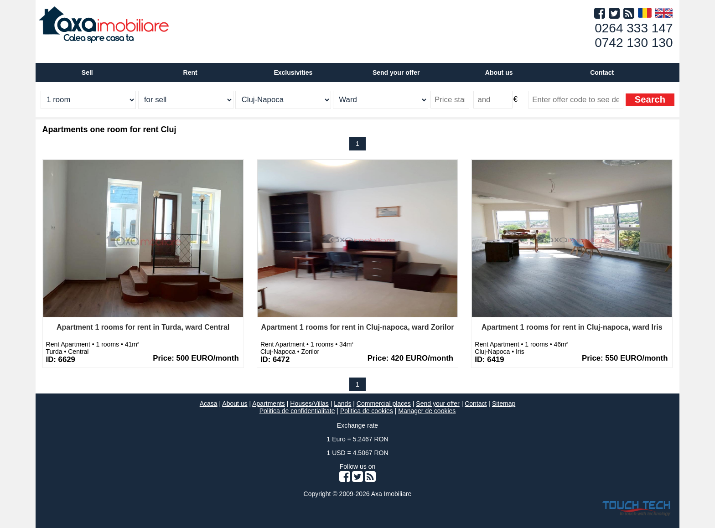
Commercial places (384, 403)
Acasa (209, 403)
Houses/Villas (309, 403)
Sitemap (503, 403)
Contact (602, 72)
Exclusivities (293, 72)
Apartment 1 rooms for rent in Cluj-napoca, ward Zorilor (357, 327)
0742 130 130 (634, 43)
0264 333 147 (634, 28)
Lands (342, 403)
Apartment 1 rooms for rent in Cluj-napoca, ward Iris (572, 327)
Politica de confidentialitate (297, 410)
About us (234, 403)
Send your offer (396, 72)
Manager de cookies (427, 410)
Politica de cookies (366, 410)
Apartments (268, 403)
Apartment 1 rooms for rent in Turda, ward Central (143, 327)
